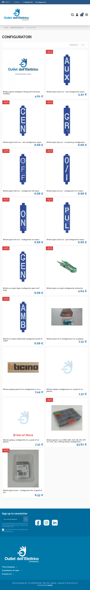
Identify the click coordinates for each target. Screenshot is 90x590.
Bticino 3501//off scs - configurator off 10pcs (21, 191)
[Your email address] (12, 519)
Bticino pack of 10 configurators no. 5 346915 (65, 339)
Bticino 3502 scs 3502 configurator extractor (65, 288)
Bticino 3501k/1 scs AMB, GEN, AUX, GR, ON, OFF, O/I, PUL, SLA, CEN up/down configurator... (66, 441)
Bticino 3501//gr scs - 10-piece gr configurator (66, 142)
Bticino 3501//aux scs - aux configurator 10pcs (65, 92)
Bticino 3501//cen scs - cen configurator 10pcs (22, 142)
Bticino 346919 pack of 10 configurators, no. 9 (21, 389)
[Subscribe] (25, 519)
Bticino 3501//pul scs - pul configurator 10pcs (65, 240)
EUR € (17, 2)
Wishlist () (28, 2)
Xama (49, 585)
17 (83, 45)
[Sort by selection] (74, 45)
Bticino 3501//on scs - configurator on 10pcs (21, 240)
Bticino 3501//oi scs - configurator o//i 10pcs (65, 191)
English (7, 2)
